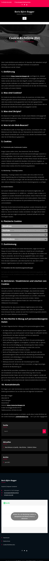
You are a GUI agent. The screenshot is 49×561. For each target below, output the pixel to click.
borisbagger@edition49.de (22, 2)
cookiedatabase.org (22, 416)
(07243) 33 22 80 (6, 2)
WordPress (19, 558)
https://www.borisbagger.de (20, 75)
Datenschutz (6, 539)
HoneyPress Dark (30, 558)
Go (44, 430)
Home (19, 41)
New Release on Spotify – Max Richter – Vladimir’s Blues (19, 446)
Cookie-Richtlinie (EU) (8, 542)
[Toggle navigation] (24, 17)
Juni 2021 (7, 461)
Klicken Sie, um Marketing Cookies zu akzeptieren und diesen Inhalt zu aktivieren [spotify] (24, 515)
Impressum (6, 536)
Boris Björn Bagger (24, 11)
